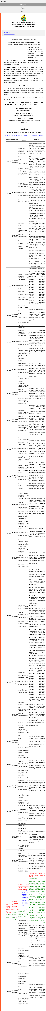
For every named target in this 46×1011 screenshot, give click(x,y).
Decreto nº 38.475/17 (9, 34)
